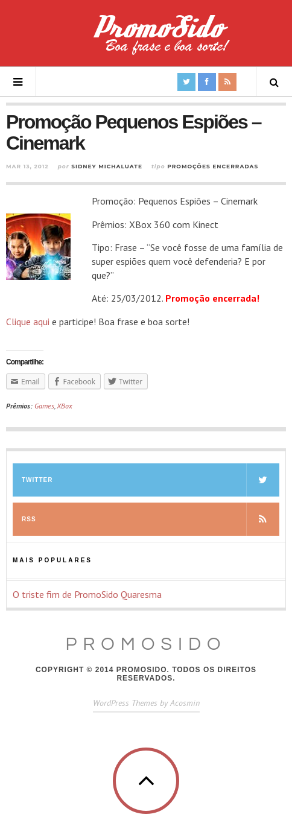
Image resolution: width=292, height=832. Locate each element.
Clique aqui (27, 322)
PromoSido (145, 644)
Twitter (150, 480)
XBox (64, 405)
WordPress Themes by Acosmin (146, 702)
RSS (150, 519)
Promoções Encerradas (212, 166)
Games (44, 405)
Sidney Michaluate (106, 166)
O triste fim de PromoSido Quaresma (87, 594)
